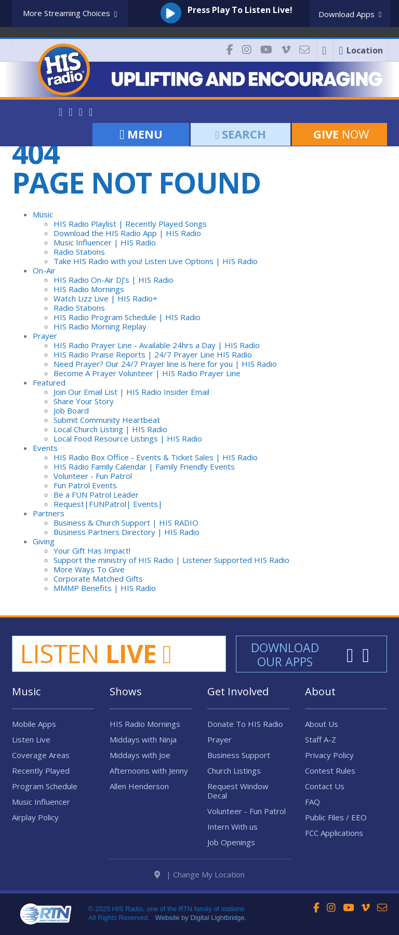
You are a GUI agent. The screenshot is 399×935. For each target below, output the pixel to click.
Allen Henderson (139, 786)
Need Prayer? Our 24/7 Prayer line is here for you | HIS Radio (165, 364)
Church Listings (234, 770)
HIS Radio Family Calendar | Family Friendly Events (144, 466)
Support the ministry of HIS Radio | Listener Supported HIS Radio (171, 560)
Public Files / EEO (336, 817)
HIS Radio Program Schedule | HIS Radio (127, 317)
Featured (49, 382)
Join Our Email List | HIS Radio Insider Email (131, 392)
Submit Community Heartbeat (107, 420)
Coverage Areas (41, 755)
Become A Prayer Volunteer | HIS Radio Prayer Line (147, 373)
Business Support (238, 755)
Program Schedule (44, 786)
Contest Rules (330, 770)
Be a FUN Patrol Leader (96, 494)
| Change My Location (199, 873)
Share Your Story (84, 401)
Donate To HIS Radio (245, 724)
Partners (48, 513)
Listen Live (31, 739)
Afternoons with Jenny (149, 770)
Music (43, 214)
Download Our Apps (285, 654)
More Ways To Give (89, 569)
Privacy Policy (329, 755)
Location (361, 50)
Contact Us (324, 786)
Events (45, 448)
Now (339, 134)
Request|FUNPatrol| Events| (108, 504)
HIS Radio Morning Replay (100, 326)
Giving (44, 541)
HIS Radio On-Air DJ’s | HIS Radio (114, 279)
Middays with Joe (140, 755)
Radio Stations (79, 251)
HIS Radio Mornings (89, 289)
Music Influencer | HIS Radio (105, 242)
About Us (321, 724)
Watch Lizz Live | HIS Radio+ (105, 298)
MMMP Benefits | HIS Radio (105, 588)
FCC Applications (334, 833)
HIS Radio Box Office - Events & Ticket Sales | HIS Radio (156, 457)
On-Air (44, 270)
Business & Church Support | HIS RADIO (126, 522)
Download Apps (349, 14)
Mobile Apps (34, 724)
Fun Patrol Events (85, 485)
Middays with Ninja (143, 739)
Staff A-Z (320, 739)
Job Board (71, 410)
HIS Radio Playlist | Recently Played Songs (130, 223)
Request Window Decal (238, 791)
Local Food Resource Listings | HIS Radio (128, 438)
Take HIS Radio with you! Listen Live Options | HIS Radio (156, 261)
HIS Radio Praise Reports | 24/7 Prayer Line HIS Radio (153, 354)
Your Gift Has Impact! (92, 550)
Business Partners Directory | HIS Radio (127, 532)
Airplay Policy (35, 817)
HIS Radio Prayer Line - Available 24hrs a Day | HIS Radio (157, 345)
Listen (95, 653)
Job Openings (231, 842)
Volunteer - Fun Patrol (93, 476)
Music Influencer (41, 801)
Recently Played (41, 770)
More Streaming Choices (70, 14)
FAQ (312, 801)
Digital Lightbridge (217, 916)
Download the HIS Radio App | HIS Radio (127, 233)
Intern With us (232, 826)
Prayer (45, 336)
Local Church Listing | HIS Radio (110, 429)
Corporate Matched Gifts (98, 578)
